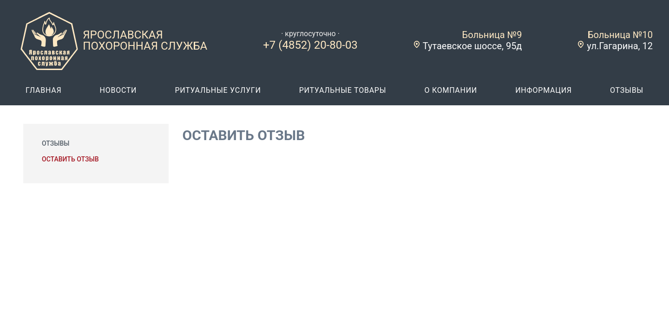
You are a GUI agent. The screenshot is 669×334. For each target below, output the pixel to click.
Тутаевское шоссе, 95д (472, 45)
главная (43, 90)
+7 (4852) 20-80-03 (310, 45)
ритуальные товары (343, 90)
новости (118, 90)
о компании (450, 90)
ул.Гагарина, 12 (620, 45)
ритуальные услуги (218, 90)
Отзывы (55, 143)
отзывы (626, 90)
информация (543, 90)
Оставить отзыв (70, 159)
